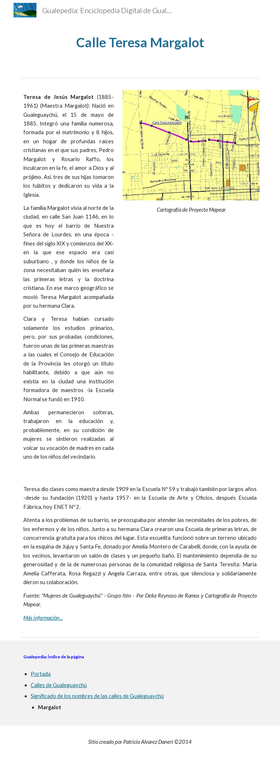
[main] (139, 42)
